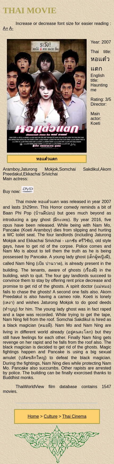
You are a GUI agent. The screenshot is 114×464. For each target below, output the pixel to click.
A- (11, 28)
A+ (5, 28)
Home (33, 416)
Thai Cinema (74, 416)
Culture (51, 416)
